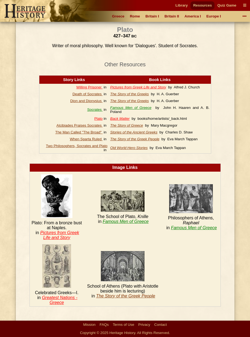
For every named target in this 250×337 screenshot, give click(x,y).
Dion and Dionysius (86, 101)
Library (181, 5)
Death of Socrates (87, 94)
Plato (98, 119)
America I (192, 16)
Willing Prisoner (89, 87)
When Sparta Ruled (86, 139)
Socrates (94, 110)
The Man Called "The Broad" (78, 132)
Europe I (213, 16)
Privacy (144, 325)
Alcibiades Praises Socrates (80, 125)
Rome (135, 16)
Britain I (152, 16)
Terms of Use (123, 325)
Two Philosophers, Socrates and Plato (76, 146)
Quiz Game (226, 5)
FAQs (104, 325)
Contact (160, 325)
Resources (202, 5)
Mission (89, 325)
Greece (118, 16)
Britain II (171, 16)
